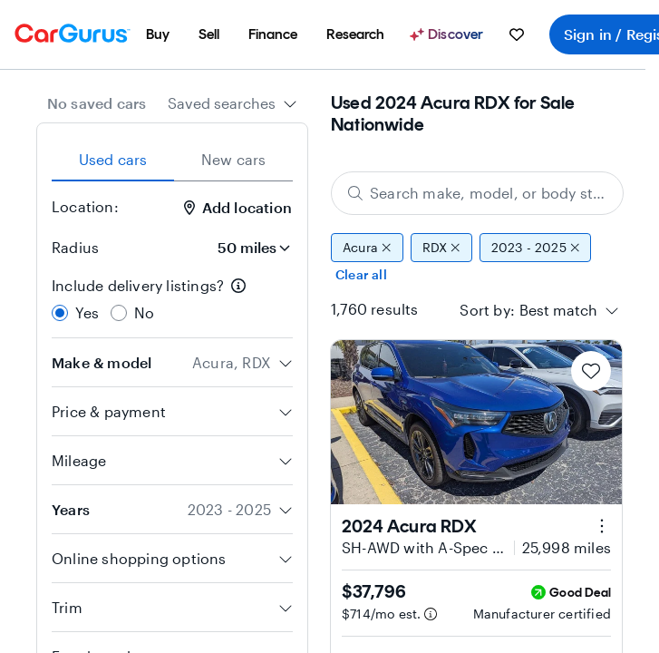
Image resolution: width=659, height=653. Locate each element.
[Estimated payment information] (430, 614)
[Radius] (248, 247)
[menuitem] (157, 34)
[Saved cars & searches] (517, 34)
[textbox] (558, 310)
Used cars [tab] (113, 159)
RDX (441, 247)
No (144, 312)
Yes (87, 312)
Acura (367, 247)
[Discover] (449, 34)
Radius (75, 247)
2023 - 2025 (535, 247)
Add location (238, 207)
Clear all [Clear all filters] (361, 274)
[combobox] (232, 103)
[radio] (60, 313)
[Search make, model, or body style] (477, 193)
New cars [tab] (234, 159)
